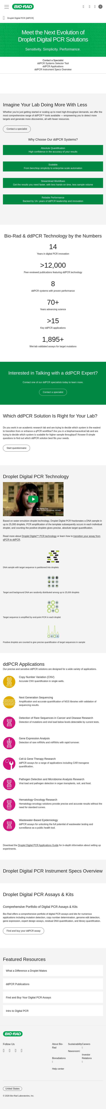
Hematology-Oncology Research (38, 799)
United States (12, 1088)
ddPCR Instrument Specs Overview (53, 69)
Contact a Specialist (53, 60)
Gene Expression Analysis (34, 738)
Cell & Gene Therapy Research (37, 758)
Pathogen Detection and (51, 779)
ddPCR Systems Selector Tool (53, 63)
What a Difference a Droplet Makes (26, 970)
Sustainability (75, 1044)
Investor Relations (87, 1056)
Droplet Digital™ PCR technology (39, 536)
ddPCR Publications (17, 984)
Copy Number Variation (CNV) (36, 677)
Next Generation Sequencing (36, 697)
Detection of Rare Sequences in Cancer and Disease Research (56, 717)
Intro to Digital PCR (17, 1010)
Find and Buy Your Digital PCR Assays (28, 997)
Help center (58, 1069)
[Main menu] (6, 7)
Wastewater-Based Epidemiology (38, 820)
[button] (4, 18)
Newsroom (73, 1051)
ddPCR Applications (53, 66)
